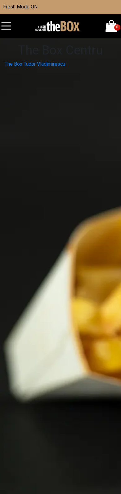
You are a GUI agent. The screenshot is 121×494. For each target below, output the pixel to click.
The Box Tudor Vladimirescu (35, 64)
